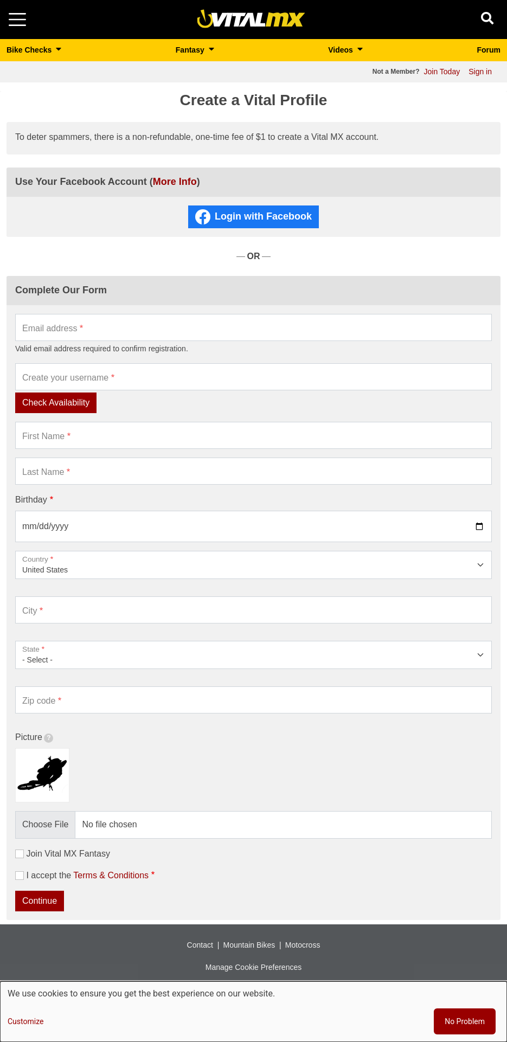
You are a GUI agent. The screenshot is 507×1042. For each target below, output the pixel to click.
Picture (34, 737)
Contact (200, 945)
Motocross (302, 945)
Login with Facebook (263, 216)
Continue (39, 900)
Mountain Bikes (249, 945)
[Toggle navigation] (17, 19)
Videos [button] (341, 50)
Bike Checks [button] (30, 50)
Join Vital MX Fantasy (68, 853)
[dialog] (253, 1011)
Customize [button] (25, 1021)
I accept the (87, 875)
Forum (488, 50)
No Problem (465, 1021)
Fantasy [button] (191, 50)
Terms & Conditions (111, 875)
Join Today (442, 71)
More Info (175, 181)
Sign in (480, 71)
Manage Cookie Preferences (253, 967)
